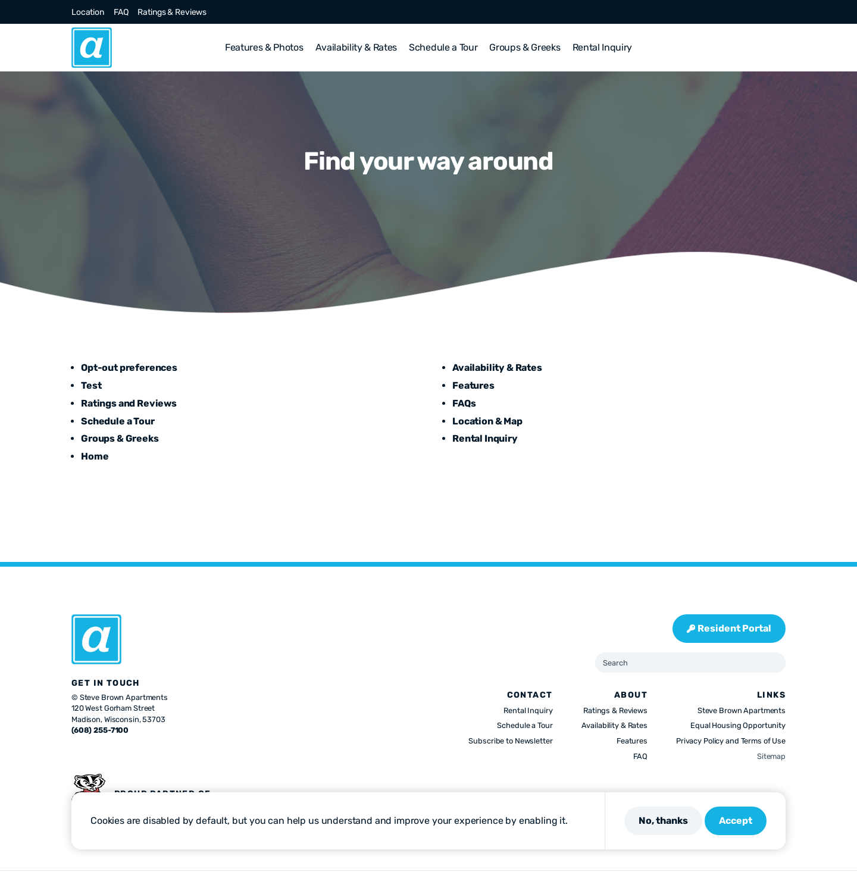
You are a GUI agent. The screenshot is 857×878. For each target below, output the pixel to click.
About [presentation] (631, 695)
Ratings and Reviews (129, 403)
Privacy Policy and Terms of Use (731, 740)
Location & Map (487, 421)
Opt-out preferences (129, 367)
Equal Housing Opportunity (738, 725)
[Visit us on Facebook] (709, 12)
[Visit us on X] (723, 12)
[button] (781, 47)
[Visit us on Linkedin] (766, 12)
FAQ (121, 12)
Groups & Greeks (524, 47)
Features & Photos (264, 47)
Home (94, 456)
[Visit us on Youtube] (781, 12)
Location (87, 12)
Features (473, 385)
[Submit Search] (772, 662)
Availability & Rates (356, 47)
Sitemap (771, 756)
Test (91, 385)
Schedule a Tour (443, 47)
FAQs (464, 403)
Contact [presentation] (530, 695)
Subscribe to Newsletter (510, 740)
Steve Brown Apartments (742, 710)
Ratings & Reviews (172, 12)
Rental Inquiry (603, 47)
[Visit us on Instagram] (738, 12)
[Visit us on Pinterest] (752, 12)
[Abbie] (91, 47)
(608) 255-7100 (100, 730)
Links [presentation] (771, 695)
